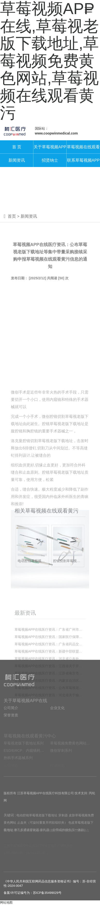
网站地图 (6, 902)
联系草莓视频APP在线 (83, 162)
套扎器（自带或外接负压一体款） (63, 838)
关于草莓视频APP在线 (50, 149)
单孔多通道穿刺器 (26, 838)
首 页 (17, 147)
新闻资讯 (16, 160)
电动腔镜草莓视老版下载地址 (36, 824)
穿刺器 (63, 824)
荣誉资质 (11, 723)
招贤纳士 (50, 160)
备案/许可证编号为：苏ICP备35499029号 (33, 893)
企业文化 (57, 716)
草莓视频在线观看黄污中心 (83, 149)
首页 (12, 220)
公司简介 (11, 716)
